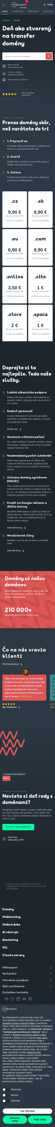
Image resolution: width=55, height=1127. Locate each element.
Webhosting (11, 917)
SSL (5, 947)
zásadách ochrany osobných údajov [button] (18, 1023)
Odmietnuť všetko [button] (15, 1119)
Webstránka (11, 924)
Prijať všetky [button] (40, 1119)
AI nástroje (10, 932)
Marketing (10, 940)
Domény (8, 909)
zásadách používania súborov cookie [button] (29, 1035)
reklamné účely (34, 1052)
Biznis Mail (48, 11)
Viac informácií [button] (27, 1111)
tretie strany (42, 1038)
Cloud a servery (13, 955)
